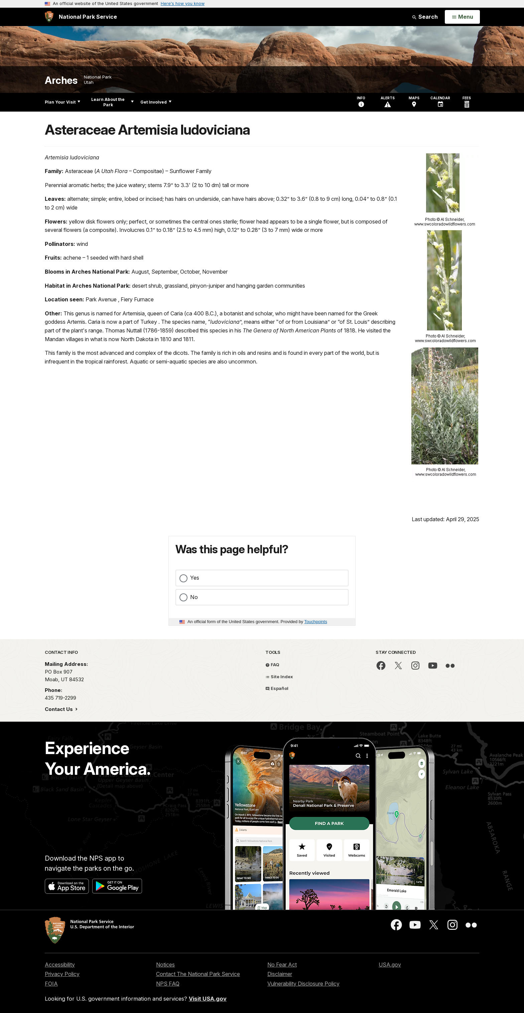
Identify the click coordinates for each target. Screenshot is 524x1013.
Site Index (279, 676)
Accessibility (60, 964)
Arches (61, 80)
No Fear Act (282, 964)
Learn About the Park (112, 102)
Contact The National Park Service (198, 974)
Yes (194, 577)
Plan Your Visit (62, 102)
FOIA (51, 983)
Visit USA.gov (208, 998)
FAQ (272, 664)
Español (276, 688)
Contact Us (59, 709)
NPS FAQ (167, 983)
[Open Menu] (462, 17)
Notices (165, 964)
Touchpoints (315, 621)
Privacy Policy (62, 974)
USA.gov (390, 964)
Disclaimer (279, 974)
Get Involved (155, 102)
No (194, 597)
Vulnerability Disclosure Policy (303, 983)
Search (425, 16)
